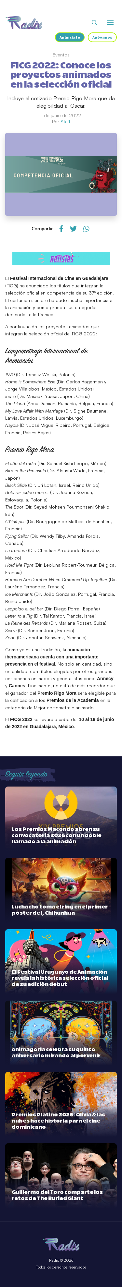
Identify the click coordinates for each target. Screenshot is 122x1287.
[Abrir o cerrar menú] (110, 22)
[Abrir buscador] (94, 22)
